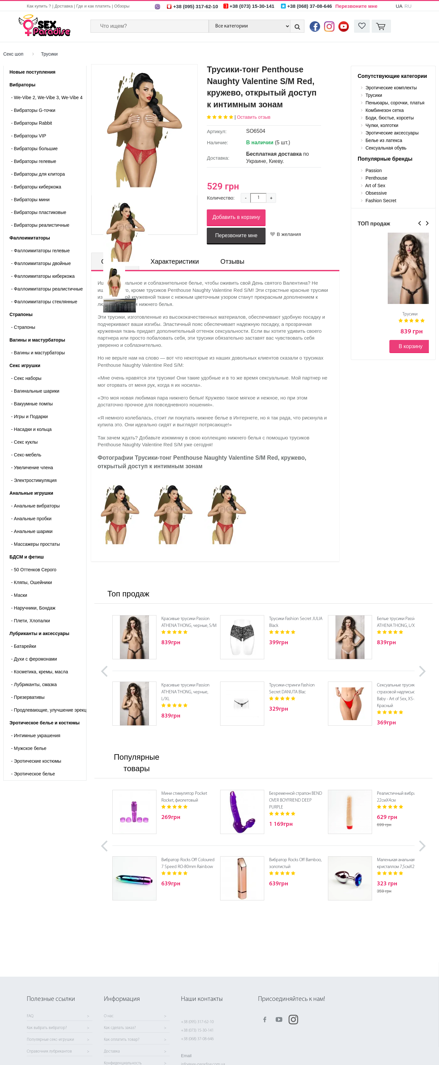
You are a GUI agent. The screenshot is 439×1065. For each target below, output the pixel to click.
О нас (109, 1016)
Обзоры (121, 6)
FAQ (30, 1016)
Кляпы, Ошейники (31, 582)
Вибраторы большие (34, 148)
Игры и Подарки (29, 416)
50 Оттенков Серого (34, 569)
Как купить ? (39, 6)
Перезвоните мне (356, 6)
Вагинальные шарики (35, 391)
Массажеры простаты (35, 544)
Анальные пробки (31, 518)
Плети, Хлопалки (30, 620)
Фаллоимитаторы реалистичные (47, 289)
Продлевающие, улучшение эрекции (48, 710)
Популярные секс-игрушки (50, 1040)
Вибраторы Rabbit (31, 123)
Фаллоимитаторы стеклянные (44, 301)
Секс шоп (13, 54)
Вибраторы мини (30, 199)
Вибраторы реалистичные (40, 225)
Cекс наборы (26, 378)
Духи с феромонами (34, 659)
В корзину (410, 346)
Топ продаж (128, 593)
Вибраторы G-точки (33, 110)
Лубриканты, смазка (34, 684)
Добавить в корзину (236, 217)
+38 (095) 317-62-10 (197, 1022)
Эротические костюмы (36, 761)
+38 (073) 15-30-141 (197, 1030)
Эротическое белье (33, 773)
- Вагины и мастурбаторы (38, 352)
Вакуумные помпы (32, 403)
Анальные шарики (32, 531)
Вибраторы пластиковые (38, 212)
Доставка (64, 6)
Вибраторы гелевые (33, 161)
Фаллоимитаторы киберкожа (43, 276)
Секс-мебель (26, 454)
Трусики (49, 54)
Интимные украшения (35, 735)
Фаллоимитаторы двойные (41, 263)
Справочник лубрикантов (49, 1052)
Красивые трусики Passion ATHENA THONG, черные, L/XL (185, 692)
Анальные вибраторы (35, 505)
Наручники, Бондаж (33, 608)
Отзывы (232, 261)
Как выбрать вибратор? (47, 1028)
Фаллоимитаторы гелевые (40, 250)
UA (399, 6)
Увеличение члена (32, 467)
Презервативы (27, 697)
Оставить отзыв (253, 117)
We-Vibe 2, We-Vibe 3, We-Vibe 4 (47, 97)
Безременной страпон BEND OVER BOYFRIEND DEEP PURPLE (295, 800)
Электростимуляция (34, 480)
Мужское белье (28, 748)
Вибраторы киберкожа (36, 186)
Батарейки (23, 646)
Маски (19, 595)
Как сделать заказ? (120, 1028)
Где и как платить (93, 6)
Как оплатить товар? (121, 1040)
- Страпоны (23, 327)
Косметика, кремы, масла (39, 671)
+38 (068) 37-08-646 (197, 1039)
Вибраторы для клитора (38, 174)
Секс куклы (24, 442)
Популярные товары (136, 762)
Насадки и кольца (31, 429)
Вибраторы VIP (28, 135)
